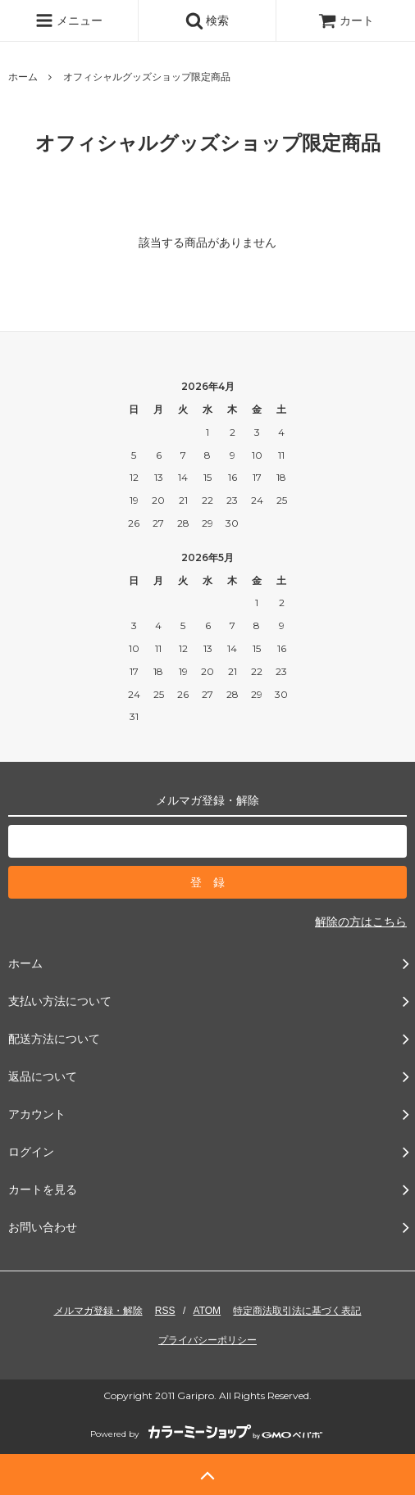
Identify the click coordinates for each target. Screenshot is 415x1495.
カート (346, 20)
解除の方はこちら (361, 921)
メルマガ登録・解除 (98, 1310)
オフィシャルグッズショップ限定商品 (146, 77)
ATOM (207, 1310)
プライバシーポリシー (207, 1340)
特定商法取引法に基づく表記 (297, 1310)
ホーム (23, 77)
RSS (165, 1310)
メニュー (69, 20)
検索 (207, 20)
